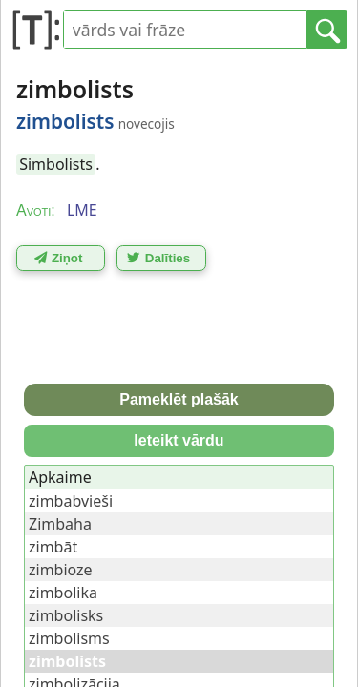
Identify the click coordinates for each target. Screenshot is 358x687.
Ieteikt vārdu (178, 440)
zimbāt (53, 546)
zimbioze (61, 569)
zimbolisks (66, 615)
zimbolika (63, 592)
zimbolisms (69, 638)
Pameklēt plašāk (179, 399)
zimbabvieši (71, 500)
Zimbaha (60, 523)
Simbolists (56, 164)
